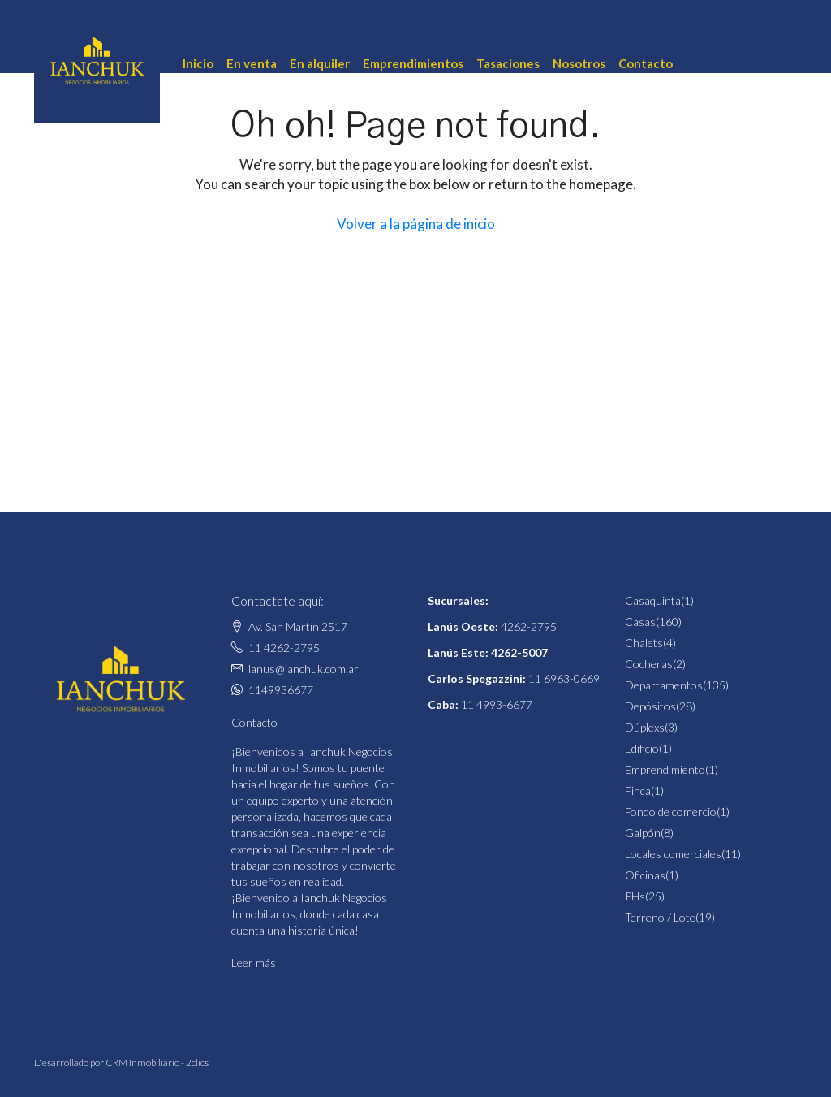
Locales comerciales (673, 854)
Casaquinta (653, 600)
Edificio (642, 748)
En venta (251, 63)
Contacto (645, 63)
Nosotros (579, 63)
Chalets (644, 643)
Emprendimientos (413, 63)
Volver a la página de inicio (416, 223)
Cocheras (649, 664)
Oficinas (645, 875)
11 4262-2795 (284, 647)
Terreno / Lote (660, 917)
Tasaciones (508, 63)
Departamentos (664, 685)
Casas (640, 621)
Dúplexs (645, 727)
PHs (635, 896)
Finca (638, 790)
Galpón (643, 833)
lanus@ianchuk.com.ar (303, 669)
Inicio (198, 63)
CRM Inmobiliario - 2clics (157, 1062)
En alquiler (320, 63)
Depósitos (650, 706)
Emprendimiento (665, 769)
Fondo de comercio (671, 811)
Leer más (253, 963)
